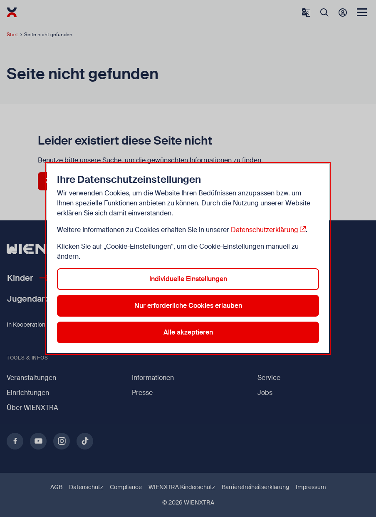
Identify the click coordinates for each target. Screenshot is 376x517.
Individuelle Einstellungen (188, 279)
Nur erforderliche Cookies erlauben (188, 305)
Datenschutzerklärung (264, 229)
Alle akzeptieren (188, 332)
